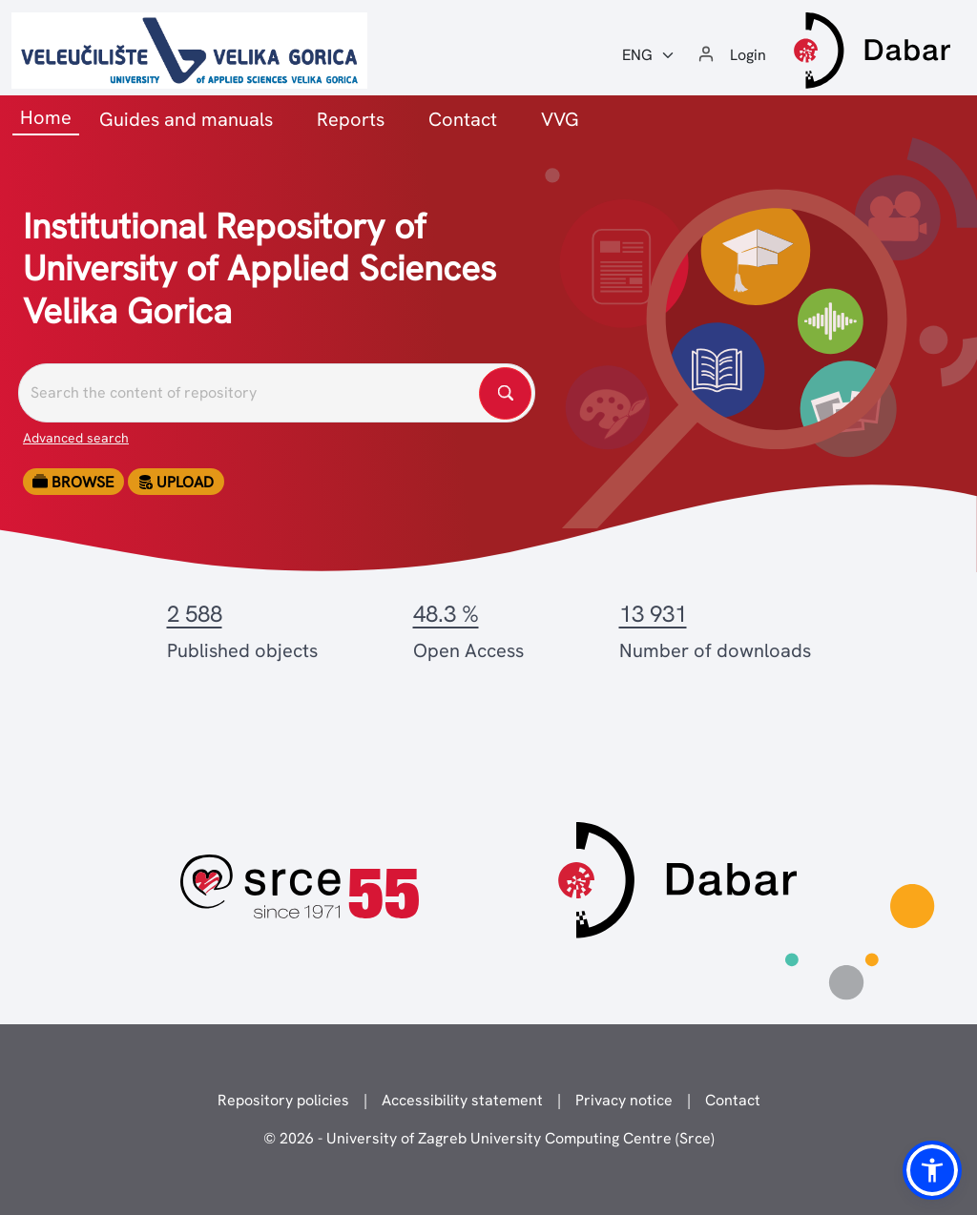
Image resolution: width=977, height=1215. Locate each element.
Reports (351, 119)
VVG (560, 119)
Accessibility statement (462, 1100)
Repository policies (283, 1100)
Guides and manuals (186, 119)
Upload (175, 482)
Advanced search (76, 437)
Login (748, 55)
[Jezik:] (649, 55)
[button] (932, 1170)
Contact (462, 119)
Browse (73, 482)
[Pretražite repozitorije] (276, 392)
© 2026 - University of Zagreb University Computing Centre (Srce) (489, 1138)
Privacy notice (624, 1100)
